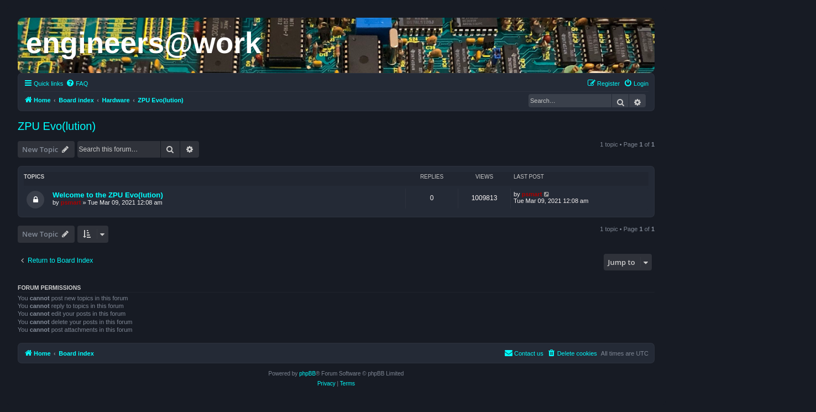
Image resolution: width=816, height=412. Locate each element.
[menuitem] (77, 83)
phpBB (307, 374)
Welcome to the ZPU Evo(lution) (108, 195)
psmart (71, 202)
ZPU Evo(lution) (57, 126)
